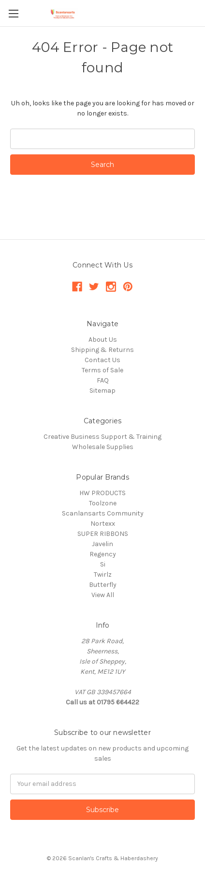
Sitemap (102, 390)
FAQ (103, 380)
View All (102, 595)
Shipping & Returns (102, 350)
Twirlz (103, 574)
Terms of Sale (102, 370)
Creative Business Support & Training (102, 437)
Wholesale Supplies (102, 447)
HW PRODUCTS (102, 493)
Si (102, 564)
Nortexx (102, 523)
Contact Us (102, 360)
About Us (102, 339)
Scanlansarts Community (103, 513)
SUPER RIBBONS (102, 534)
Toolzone (103, 503)
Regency (102, 554)
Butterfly (103, 585)
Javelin (102, 544)
